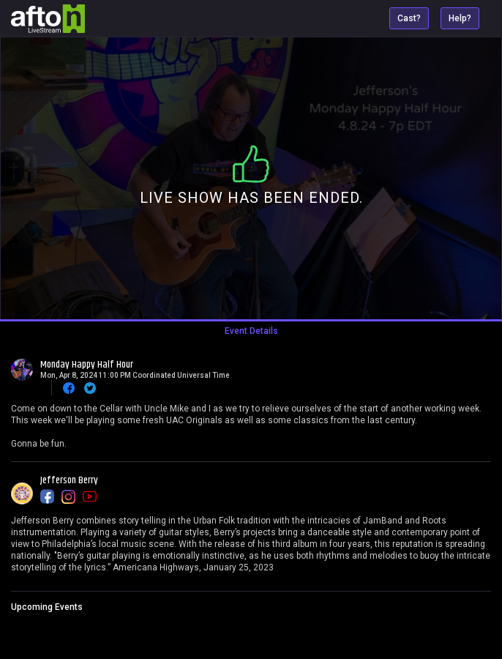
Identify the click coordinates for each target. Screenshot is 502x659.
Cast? (409, 18)
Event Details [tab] (251, 331)
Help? (460, 18)
